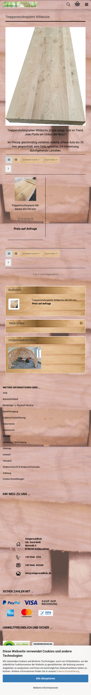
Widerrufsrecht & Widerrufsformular (21, 467)
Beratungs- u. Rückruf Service (18, 405)
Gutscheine (9, 423)
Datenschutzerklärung (67, 671)
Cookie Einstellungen (13, 479)
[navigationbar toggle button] (86, 4)
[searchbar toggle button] (68, 4)
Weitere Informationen (45, 687)
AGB (5, 393)
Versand (7, 460)
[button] (9, 159)
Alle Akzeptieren (45, 678)
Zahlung (7, 473)
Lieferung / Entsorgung (14, 442)
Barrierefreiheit (10, 399)
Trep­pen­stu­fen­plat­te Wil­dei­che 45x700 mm (25, 207)
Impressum (9, 430)
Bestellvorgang (10, 411)
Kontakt (7, 436)
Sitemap (7, 448)
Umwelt (7, 454)
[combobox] (31, 159)
